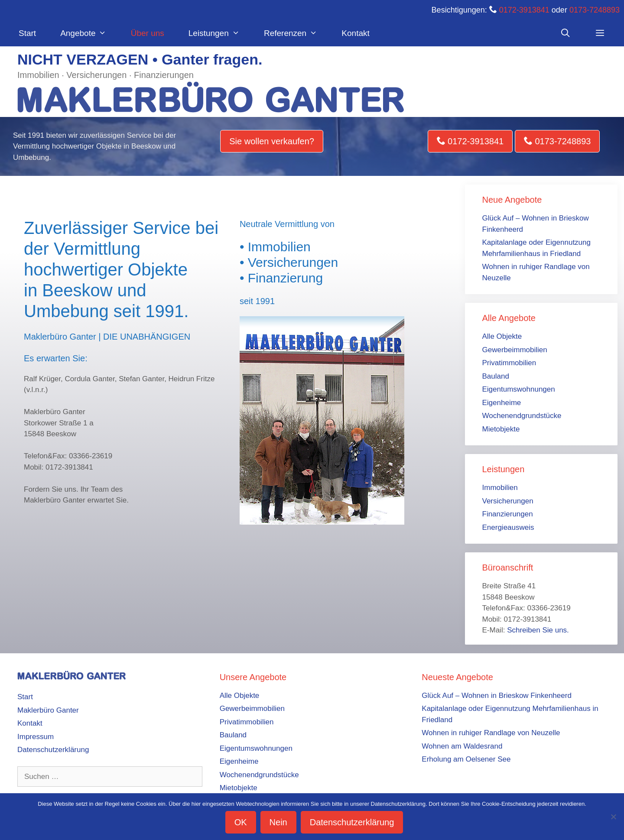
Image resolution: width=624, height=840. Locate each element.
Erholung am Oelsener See (466, 759)
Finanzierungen (507, 514)
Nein (278, 822)
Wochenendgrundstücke (522, 416)
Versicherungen (507, 501)
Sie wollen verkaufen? (271, 141)
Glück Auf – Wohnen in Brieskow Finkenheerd (497, 695)
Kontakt (355, 33)
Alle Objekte (502, 336)
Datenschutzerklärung (53, 750)
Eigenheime (501, 403)
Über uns (147, 33)
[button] (600, 33)
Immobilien (500, 487)
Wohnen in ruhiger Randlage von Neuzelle (491, 733)
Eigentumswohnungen (518, 389)
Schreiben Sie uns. (538, 630)
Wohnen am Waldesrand (462, 746)
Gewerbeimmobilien (514, 350)
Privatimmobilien (509, 363)
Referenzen (296, 33)
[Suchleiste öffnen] (565, 33)
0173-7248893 (594, 10)
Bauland (495, 376)
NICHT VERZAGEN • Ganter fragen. (139, 59)
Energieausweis (508, 527)
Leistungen (220, 33)
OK (240, 822)
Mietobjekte (501, 429)
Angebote (89, 33)
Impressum (35, 737)
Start (27, 33)
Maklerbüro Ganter (48, 710)
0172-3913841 (524, 10)
